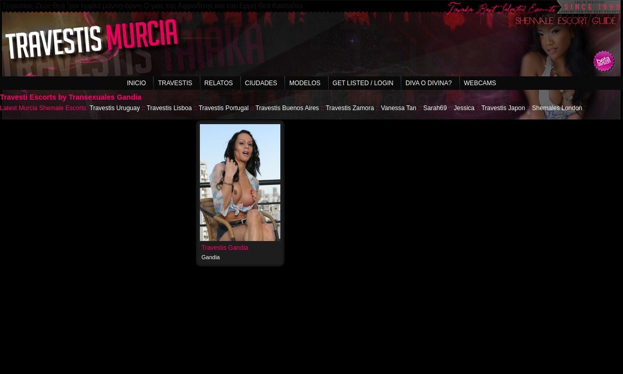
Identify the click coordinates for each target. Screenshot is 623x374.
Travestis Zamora (350, 108)
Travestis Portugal (224, 108)
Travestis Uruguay (115, 108)
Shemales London (557, 108)
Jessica (464, 108)
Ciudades (261, 83)
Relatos (219, 83)
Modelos (304, 83)
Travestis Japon (503, 108)
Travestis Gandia (224, 247)
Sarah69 (434, 108)
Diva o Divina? (428, 83)
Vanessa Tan (398, 108)
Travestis (175, 83)
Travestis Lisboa (169, 108)
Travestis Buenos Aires (287, 108)
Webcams (480, 83)
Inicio (136, 83)
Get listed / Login (363, 83)
